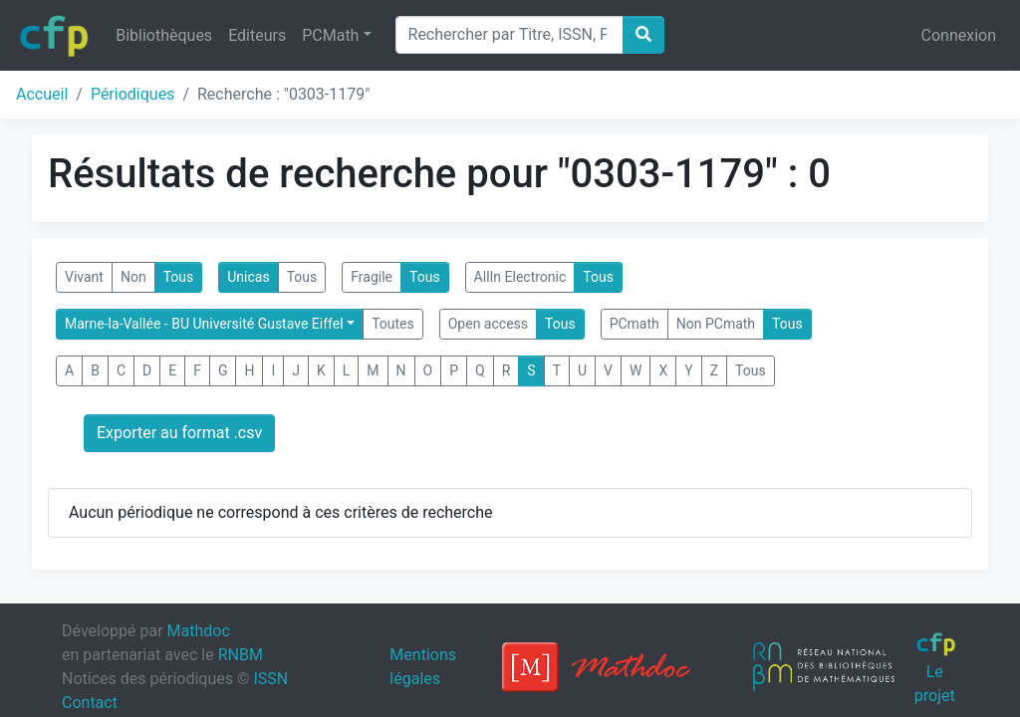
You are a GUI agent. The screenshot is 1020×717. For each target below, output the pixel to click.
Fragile (371, 277)
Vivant (84, 277)
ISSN (270, 678)
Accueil (42, 94)
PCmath (634, 324)
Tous (178, 277)
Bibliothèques (164, 35)
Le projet (935, 668)
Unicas (248, 277)
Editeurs (257, 35)
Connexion (958, 35)
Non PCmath (715, 324)
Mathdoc (198, 630)
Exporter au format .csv (179, 432)
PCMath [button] (330, 35)
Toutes (393, 324)
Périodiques (132, 94)
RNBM (240, 654)
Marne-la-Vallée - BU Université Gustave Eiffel (204, 324)
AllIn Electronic (520, 277)
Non (133, 277)
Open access (488, 324)
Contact (90, 702)
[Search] (509, 35)
